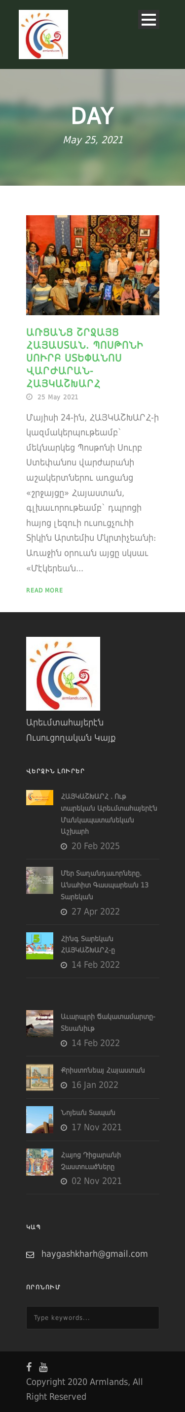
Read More (44, 590)
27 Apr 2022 (96, 911)
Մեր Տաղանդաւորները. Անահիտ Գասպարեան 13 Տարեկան (104, 885)
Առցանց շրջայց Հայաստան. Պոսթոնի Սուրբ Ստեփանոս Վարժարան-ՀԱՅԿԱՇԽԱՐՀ (85, 358)
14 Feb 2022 (96, 964)
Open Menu (148, 19)
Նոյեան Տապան (88, 1112)
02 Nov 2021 (97, 1181)
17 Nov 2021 (97, 1127)
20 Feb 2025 (96, 846)
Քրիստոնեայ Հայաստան (103, 1070)
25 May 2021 (57, 397)
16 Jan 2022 (95, 1085)
